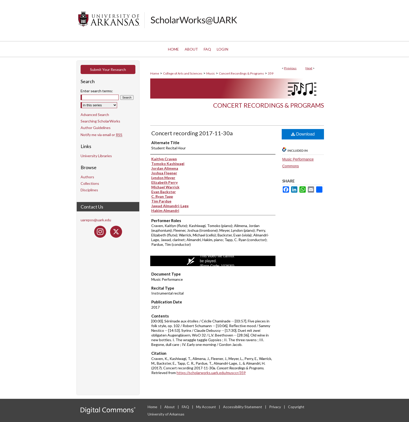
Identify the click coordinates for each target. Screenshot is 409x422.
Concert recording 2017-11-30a (192, 133)
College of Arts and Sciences (182, 73)
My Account (206, 407)
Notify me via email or (101, 134)
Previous (290, 68)
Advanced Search (95, 114)
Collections (90, 183)
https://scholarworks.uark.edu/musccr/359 (211, 372)
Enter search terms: (97, 91)
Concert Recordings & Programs (241, 73)
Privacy (275, 407)
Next (308, 68)
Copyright (296, 407)
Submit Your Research (108, 69)
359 (270, 73)
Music (210, 73)
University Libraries (96, 156)
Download (303, 134)
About (170, 407)
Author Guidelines (96, 127)
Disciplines (89, 190)
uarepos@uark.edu (96, 220)
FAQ (186, 407)
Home (154, 73)
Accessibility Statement (243, 407)
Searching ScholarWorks (100, 121)
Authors (87, 177)
